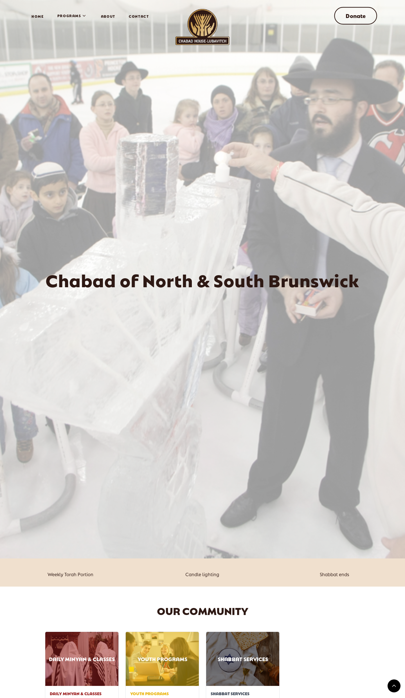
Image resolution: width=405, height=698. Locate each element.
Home (38, 16)
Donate (356, 16)
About (108, 16)
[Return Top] (394, 685)
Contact (139, 16)
